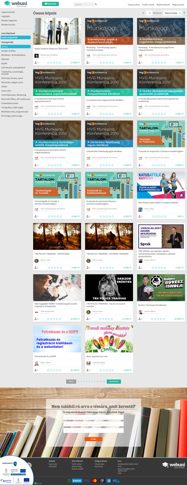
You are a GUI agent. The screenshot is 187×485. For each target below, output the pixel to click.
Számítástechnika (9, 103)
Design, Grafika (8, 50)
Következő (113, 381)
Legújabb (5, 16)
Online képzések (9, 37)
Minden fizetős (8, 24)
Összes (4, 46)
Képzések (50, 3)
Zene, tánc (6, 90)
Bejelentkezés (163, 4)
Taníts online (148, 4)
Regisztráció (178, 4)
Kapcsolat (53, 464)
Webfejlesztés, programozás (14, 111)
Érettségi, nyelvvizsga (11, 115)
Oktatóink (53, 466)
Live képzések (8, 33)
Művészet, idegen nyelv (12, 82)
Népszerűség (173, 13)
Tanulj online (134, 4)
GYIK (119, 473)
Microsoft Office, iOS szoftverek (15, 99)
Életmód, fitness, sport (12, 78)
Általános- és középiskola (13, 55)
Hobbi (4, 86)
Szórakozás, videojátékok (13, 67)
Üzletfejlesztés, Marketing (13, 94)
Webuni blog (77, 466)
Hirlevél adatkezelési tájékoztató (126, 470)
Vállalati (5, 59)
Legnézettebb (8, 12)
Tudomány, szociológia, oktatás (12, 72)
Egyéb (4, 63)
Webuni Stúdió (77, 469)
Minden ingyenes (9, 20)
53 (104, 381)
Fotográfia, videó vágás (12, 107)
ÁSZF (120, 466)
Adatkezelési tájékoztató (128, 464)
